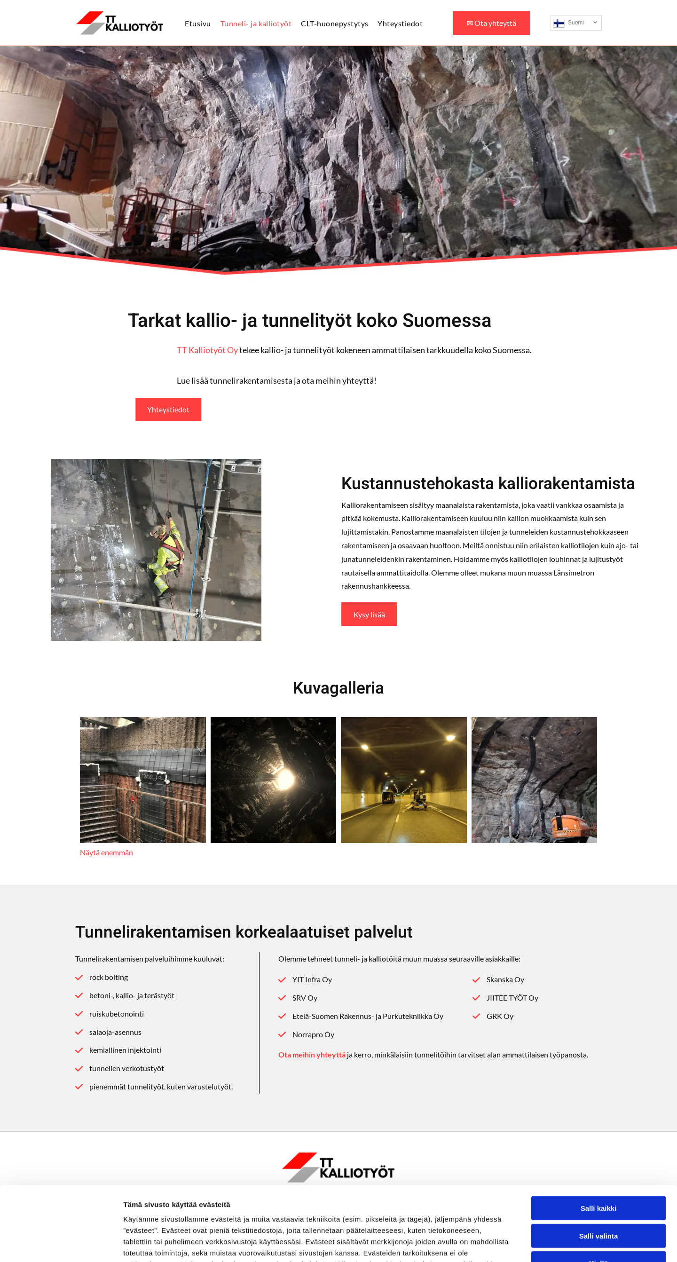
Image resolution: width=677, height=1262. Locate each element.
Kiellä (598, 1194)
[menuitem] (202, 23)
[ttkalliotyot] (143, 780)
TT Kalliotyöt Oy (411, 350)
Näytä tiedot (502, 1243)
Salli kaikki (599, 1139)
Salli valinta (598, 1166)
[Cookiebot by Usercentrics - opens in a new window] (61, 1244)
